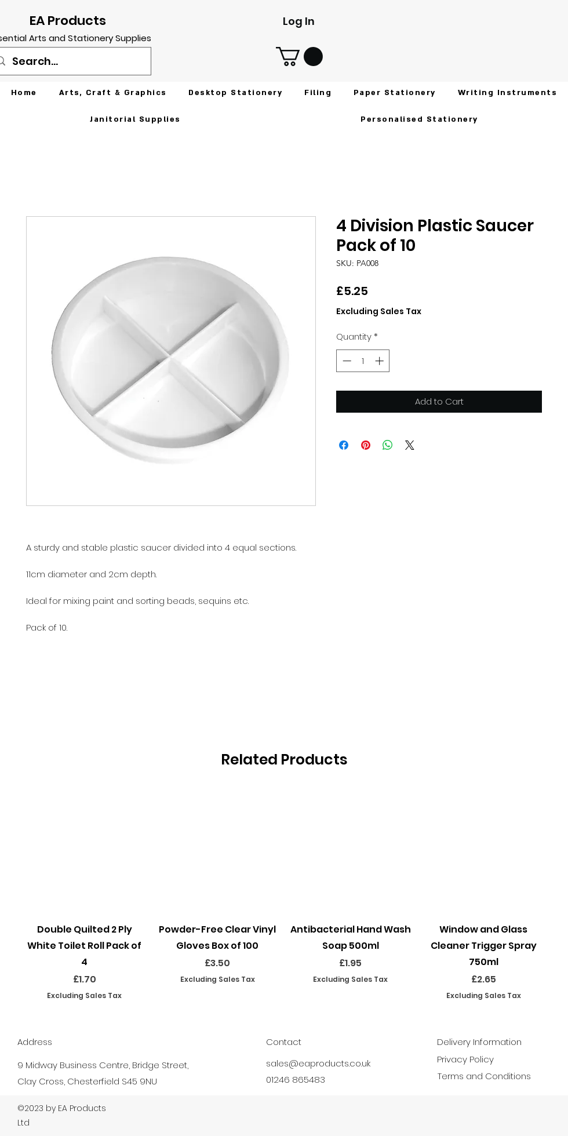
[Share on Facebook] (344, 445)
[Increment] (380, 361)
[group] (284, 895)
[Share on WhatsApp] (388, 445)
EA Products (68, 21)
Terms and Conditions (484, 1076)
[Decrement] (346, 361)
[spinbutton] (363, 361)
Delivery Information (479, 1042)
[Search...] (69, 61)
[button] (299, 56)
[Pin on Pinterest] (366, 445)
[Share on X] (410, 445)
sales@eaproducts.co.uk (318, 1063)
